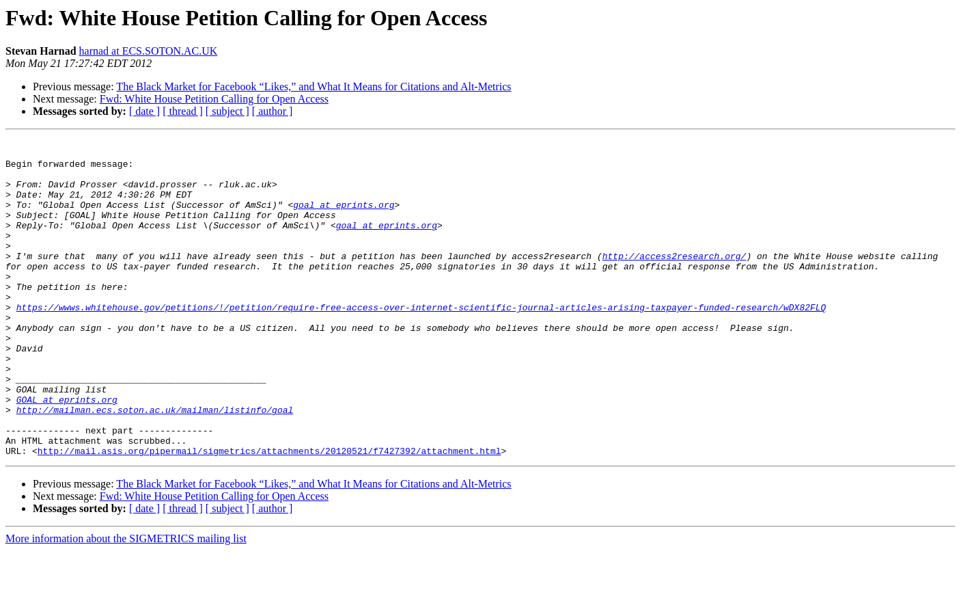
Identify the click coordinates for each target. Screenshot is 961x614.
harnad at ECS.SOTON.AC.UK (148, 51)
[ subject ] (227, 111)
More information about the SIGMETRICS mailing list (126, 602)
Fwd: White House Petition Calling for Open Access (214, 99)
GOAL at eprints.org (66, 452)
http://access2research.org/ (674, 280)
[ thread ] (183, 111)
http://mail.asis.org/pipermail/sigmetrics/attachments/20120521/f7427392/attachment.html (269, 514)
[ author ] (272, 111)
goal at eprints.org (343, 219)
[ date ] (144, 111)
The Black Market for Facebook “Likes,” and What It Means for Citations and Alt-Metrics (313, 86)
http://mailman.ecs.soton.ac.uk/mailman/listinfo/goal (155, 465)
